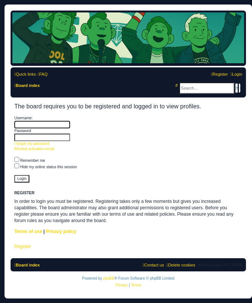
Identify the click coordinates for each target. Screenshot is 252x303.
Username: (23, 118)
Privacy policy (61, 231)
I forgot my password (31, 144)
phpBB (109, 278)
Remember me (29, 160)
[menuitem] (42, 74)
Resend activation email (34, 149)
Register (22, 246)
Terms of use (28, 231)
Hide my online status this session (45, 167)
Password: (23, 131)
